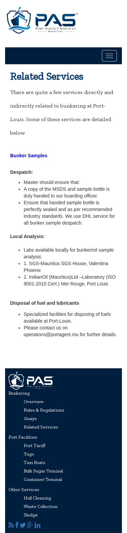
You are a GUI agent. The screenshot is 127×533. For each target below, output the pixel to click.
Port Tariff (34, 445)
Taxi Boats (34, 462)
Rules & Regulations (44, 410)
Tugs (29, 454)
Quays (30, 418)
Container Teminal (43, 479)
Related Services (41, 427)
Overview (34, 401)
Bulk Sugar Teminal (43, 471)
